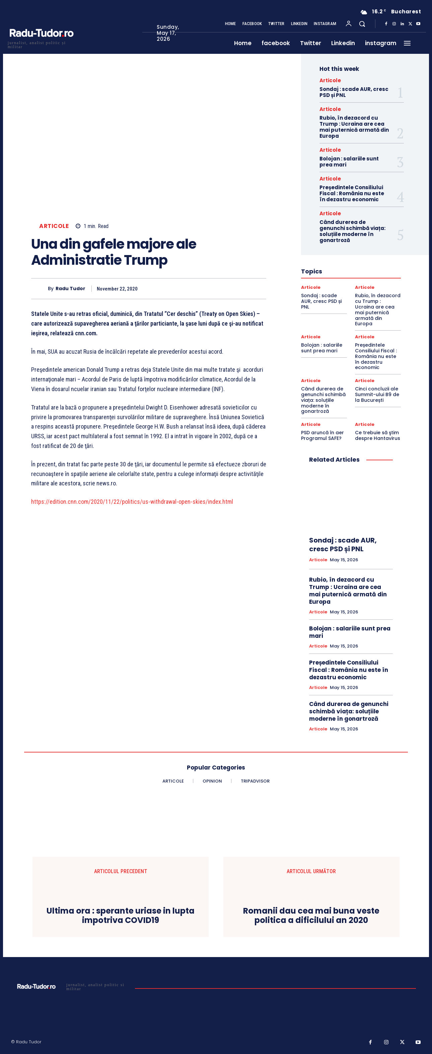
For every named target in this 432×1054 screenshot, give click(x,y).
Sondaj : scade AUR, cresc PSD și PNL (353, 92)
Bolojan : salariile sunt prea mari (349, 161)
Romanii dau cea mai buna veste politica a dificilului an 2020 (311, 916)
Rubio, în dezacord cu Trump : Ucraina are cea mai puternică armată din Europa (354, 126)
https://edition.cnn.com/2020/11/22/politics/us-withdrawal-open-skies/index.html (132, 501)
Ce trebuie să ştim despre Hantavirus (377, 435)
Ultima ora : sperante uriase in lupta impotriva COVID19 (121, 916)
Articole (54, 226)
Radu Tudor (70, 288)
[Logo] (72, 986)
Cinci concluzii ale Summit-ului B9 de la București (377, 394)
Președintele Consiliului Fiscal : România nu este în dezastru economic (351, 193)
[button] (362, 24)
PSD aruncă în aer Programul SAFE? (322, 435)
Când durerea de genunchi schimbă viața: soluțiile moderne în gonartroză (352, 231)
